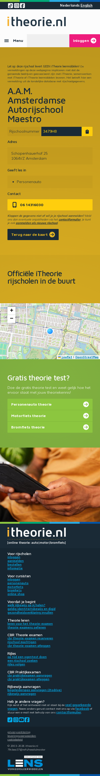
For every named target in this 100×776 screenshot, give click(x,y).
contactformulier (70, 219)
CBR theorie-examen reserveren (30, 638)
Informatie (15, 568)
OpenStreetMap (87, 357)
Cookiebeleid (15, 739)
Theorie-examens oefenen (26, 627)
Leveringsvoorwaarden (21, 736)
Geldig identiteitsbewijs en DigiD (31, 609)
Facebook (82, 708)
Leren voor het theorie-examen (30, 624)
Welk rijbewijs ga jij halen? (26, 605)
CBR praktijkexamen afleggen (28, 679)
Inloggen (13, 557)
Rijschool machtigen (21, 642)
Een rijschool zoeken (22, 660)
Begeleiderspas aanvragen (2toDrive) (34, 690)
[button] (50, 331)
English (87, 5)
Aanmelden (15, 561)
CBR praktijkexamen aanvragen (29, 675)
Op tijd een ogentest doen (27, 657)
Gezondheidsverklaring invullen (30, 612)
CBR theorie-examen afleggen (28, 646)
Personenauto (18, 583)
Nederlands (70, 5)
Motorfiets (15, 587)
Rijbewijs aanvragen (21, 694)
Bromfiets (14, 590)
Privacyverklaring (18, 732)
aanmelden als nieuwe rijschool (37, 223)
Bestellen (14, 564)
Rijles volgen (16, 664)
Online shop (16, 594)
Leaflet (65, 357)
